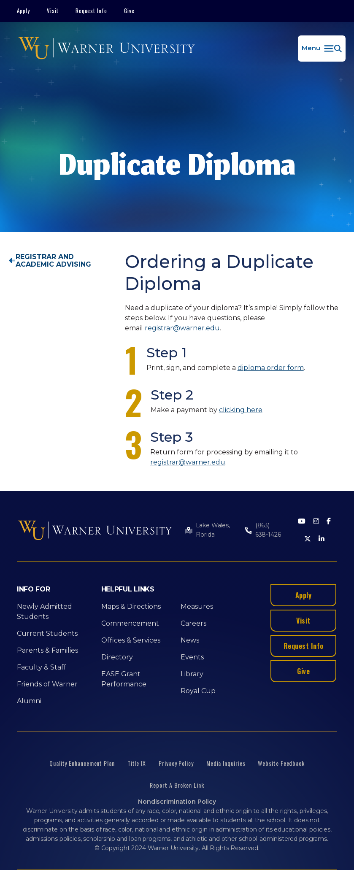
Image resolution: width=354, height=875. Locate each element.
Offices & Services (130, 640)
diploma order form (271, 368)
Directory (117, 657)
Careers (193, 623)
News (190, 640)
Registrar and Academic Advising (53, 260)
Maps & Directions (131, 606)
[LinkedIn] (321, 539)
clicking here (240, 410)
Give (129, 10)
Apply (23, 10)
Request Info (92, 10)
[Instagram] (316, 521)
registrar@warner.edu (182, 328)
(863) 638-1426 (268, 529)
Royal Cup (198, 691)
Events (192, 657)
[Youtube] (301, 521)
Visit (53, 10)
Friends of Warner (47, 684)
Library (192, 674)
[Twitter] (307, 539)
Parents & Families (47, 650)
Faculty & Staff (41, 667)
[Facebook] (329, 521)
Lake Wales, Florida (213, 529)
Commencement (130, 623)
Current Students (47, 633)
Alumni (29, 701)
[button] (322, 48)
